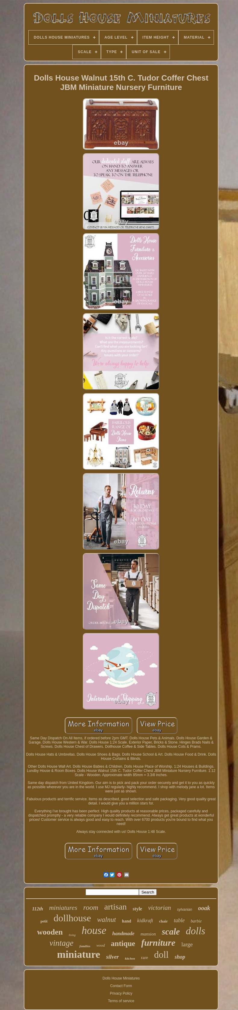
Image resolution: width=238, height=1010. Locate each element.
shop (180, 957)
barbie (196, 921)
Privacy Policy (121, 993)
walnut (106, 919)
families (85, 946)
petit (43, 921)
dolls (195, 931)
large (187, 944)
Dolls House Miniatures (120, 978)
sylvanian (184, 909)
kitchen (130, 958)
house (94, 930)
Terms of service (121, 1001)
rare (144, 957)
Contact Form (121, 986)
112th (37, 908)
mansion (148, 934)
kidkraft (145, 920)
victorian (159, 907)
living (72, 935)
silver (112, 957)
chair (163, 921)
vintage (61, 943)
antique (123, 943)
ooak (204, 908)
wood (100, 945)
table (179, 920)
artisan (115, 906)
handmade (123, 933)
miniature (78, 954)
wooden (50, 932)
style (137, 908)
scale (171, 931)
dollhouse (72, 918)
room (90, 907)
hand (126, 921)
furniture (158, 943)
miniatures (63, 907)
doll (161, 954)
